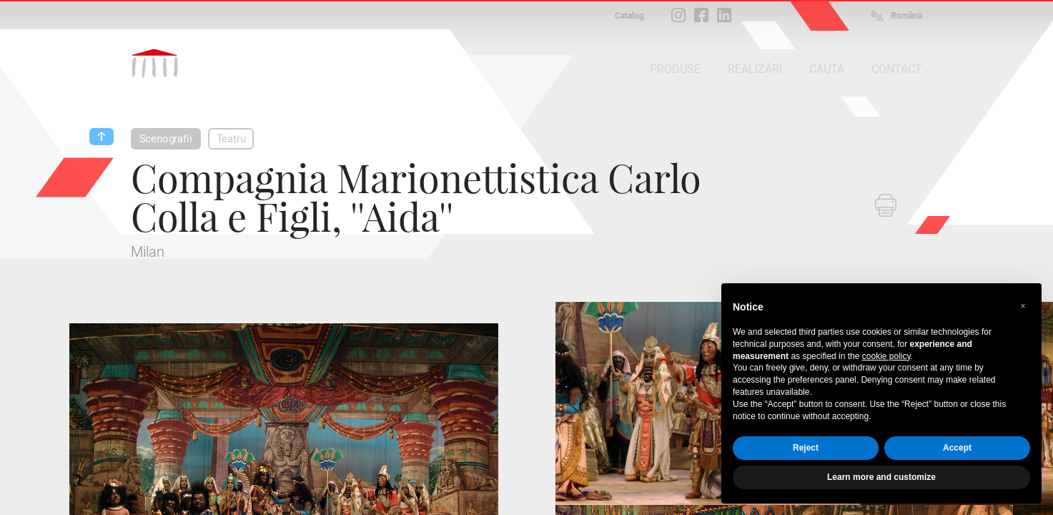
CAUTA (826, 69)
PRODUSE (675, 69)
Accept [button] (957, 448)
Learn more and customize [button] (881, 477)
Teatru (231, 138)
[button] (1023, 306)
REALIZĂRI (755, 69)
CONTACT (896, 69)
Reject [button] (806, 448)
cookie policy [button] (886, 356)
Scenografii (165, 138)
